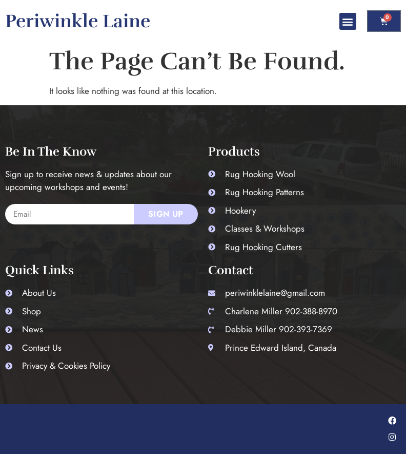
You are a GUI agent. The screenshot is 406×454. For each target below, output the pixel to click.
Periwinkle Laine (77, 21)
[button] (347, 21)
